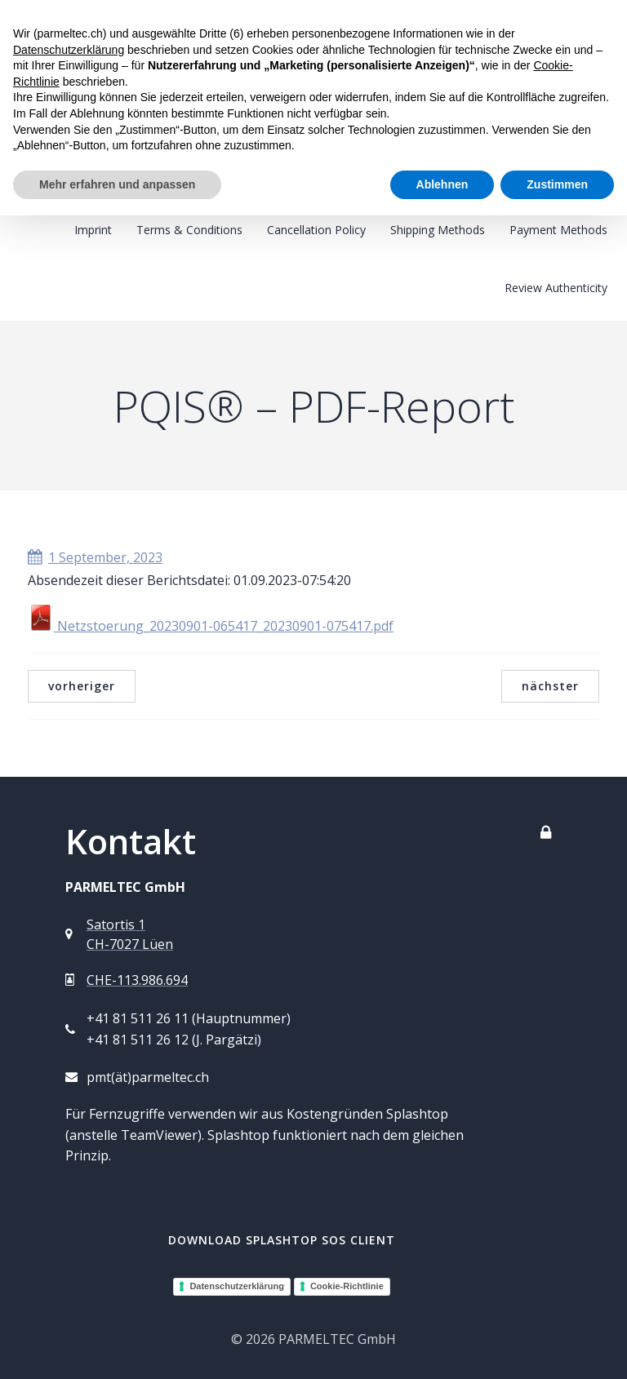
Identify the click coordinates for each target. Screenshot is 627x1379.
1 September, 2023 (95, 557)
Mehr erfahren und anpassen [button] (117, 184)
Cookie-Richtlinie (347, 1286)
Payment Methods (558, 229)
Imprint (93, 229)
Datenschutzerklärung (236, 1286)
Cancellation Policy (316, 229)
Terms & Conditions (189, 229)
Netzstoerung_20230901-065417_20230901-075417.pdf (211, 626)
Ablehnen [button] (442, 184)
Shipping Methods (437, 229)
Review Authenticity (556, 287)
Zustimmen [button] (557, 184)
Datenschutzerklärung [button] (68, 49)
